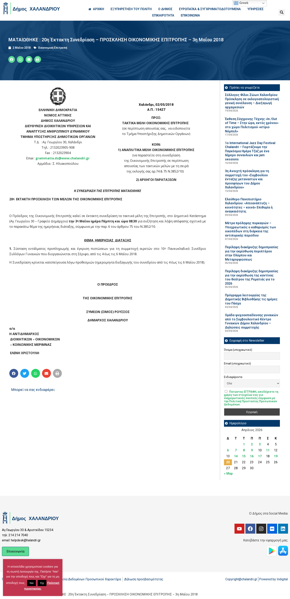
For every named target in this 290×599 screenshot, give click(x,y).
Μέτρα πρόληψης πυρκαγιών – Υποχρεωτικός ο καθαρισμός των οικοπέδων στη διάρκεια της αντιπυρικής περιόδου (250, 229)
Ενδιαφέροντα (233, 377)
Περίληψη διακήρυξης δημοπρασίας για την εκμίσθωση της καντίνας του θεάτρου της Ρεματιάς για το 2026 (251, 277)
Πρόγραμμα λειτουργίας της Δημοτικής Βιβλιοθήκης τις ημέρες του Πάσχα (251, 299)
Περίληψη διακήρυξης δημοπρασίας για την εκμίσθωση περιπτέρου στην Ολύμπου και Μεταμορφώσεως (251, 253)
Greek (241, 3)
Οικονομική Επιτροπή (52, 47)
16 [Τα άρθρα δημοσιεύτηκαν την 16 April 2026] (252, 456)
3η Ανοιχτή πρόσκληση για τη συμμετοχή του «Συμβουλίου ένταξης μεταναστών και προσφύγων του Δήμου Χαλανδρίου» (247, 179)
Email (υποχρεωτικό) (237, 363)
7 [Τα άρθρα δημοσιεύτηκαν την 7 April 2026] (236, 450)
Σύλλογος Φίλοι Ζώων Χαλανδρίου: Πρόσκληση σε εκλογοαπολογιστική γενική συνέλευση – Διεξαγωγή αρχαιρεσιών (252, 101)
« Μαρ (228, 473)
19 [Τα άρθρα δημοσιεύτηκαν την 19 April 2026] (276, 456)
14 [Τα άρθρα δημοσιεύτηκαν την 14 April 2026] (236, 456)
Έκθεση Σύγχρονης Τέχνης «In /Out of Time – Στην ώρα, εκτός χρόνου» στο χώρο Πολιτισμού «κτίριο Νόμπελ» (252, 125)
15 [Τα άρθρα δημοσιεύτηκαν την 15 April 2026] (244, 456)
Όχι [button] (42, 583)
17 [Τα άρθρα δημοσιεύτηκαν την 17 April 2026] (260, 456)
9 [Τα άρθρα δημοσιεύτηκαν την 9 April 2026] (252, 450)
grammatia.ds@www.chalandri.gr (62, 158)
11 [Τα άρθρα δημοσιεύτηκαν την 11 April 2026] (268, 450)
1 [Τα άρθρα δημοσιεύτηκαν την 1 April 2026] (244, 444)
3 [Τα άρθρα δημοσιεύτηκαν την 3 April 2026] (260, 444)
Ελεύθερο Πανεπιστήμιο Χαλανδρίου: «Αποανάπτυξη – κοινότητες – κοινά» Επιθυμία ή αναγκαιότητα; (249, 205)
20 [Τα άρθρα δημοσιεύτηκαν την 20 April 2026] (228, 462)
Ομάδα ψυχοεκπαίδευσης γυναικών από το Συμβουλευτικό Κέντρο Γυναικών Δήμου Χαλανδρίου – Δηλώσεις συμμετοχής (251, 321)
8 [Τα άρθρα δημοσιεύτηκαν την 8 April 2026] (244, 450)
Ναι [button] (31, 583)
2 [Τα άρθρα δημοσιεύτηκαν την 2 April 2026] (252, 444)
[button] (282, 12)
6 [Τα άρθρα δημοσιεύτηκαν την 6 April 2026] (228, 450)
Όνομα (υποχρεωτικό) (238, 349)
